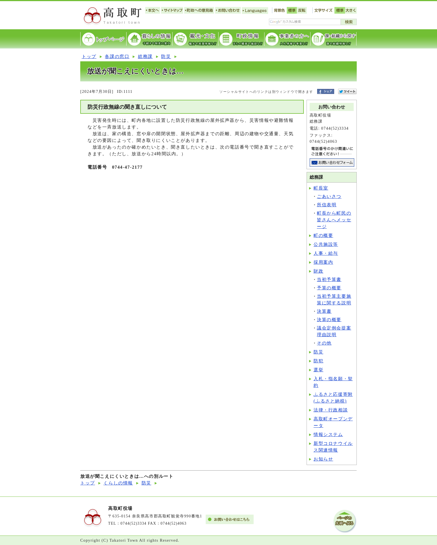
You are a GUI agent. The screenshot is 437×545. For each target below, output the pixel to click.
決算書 (324, 311)
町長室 (321, 188)
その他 (324, 343)
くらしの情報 (118, 483)
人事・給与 (326, 253)
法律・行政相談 (331, 410)
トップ (89, 56)
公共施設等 (326, 244)
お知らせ (323, 459)
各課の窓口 (117, 56)
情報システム (328, 434)
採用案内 (323, 262)
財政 (318, 271)
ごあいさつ (329, 196)
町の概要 (323, 235)
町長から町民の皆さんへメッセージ (334, 220)
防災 (166, 56)
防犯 (318, 361)
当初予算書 (329, 279)
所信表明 (326, 204)
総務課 (145, 56)
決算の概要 (329, 319)
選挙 (318, 369)
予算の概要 (329, 287)
